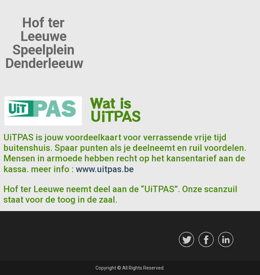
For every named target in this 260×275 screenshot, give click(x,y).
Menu (12, 11)
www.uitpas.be (105, 169)
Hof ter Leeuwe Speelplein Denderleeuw (44, 43)
